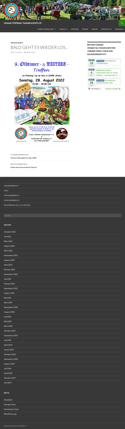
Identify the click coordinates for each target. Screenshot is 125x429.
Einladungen (17, 43)
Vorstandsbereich (11, 200)
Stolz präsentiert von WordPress (15, 426)
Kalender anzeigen (112, 89)
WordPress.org (10, 414)
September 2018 (11, 359)
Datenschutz (106, 29)
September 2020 (11, 307)
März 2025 (8, 241)
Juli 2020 (7, 316)
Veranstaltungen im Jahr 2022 (42, 156)
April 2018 (8, 373)
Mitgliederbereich (11, 195)
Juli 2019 (7, 340)
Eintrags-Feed (9, 404)
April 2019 (8, 345)
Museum (62, 29)
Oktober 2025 (10, 232)
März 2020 (8, 326)
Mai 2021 (7, 298)
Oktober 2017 (10, 378)
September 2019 (11, 335)
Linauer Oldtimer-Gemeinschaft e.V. (23, 22)
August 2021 (9, 293)
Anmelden (8, 400)
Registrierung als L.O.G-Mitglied (17, 205)
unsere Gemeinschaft (46, 29)
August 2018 (9, 364)
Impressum (119, 29)
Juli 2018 (7, 368)
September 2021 (11, 288)
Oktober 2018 (10, 354)
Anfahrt (95, 29)
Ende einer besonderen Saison (42, 165)
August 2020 (9, 312)
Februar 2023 (9, 269)
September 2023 (11, 255)
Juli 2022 (7, 279)
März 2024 (8, 251)
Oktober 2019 (10, 331)
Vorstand (75, 29)
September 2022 (11, 274)
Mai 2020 (7, 321)
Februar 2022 (9, 284)
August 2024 (9, 246)
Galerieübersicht (11, 186)
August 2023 (9, 260)
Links (6, 191)
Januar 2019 (9, 349)
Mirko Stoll (31, 52)
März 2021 (8, 302)
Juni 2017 (8, 382)
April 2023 (8, 265)
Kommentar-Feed (11, 409)
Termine (85, 29)
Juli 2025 (7, 236)
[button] (94, 88)
